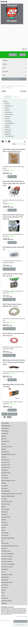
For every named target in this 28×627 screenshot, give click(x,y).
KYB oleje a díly (5, 472)
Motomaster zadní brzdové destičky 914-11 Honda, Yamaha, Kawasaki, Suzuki (14, 362)
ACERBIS (14, 436)
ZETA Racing (14, 533)
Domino (3, 449)
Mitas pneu (4, 580)
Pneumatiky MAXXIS (7, 574)
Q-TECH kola (5, 585)
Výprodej (4, 603)
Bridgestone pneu (6, 582)
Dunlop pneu (5, 577)
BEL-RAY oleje (14, 462)
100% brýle (4, 569)
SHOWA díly (4, 475)
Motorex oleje (5, 467)
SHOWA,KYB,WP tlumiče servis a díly (14, 493)
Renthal (14, 439)
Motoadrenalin (6, 425)
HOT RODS (14, 499)
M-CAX (14, 595)
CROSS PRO (4, 488)
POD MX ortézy (5, 517)
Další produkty (12, 414)
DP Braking (4, 470)
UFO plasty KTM (14, 551)
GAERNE (14, 527)
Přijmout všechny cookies (20, 621)
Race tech (4, 587)
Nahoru (4, 414)
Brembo (14, 483)
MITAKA (14, 506)
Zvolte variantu (9, 269)
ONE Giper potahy (6, 600)
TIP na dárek (5, 423)
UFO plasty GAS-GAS (14, 567)
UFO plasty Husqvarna (14, 564)
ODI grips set (5, 452)
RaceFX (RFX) (14, 543)
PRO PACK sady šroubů (7, 538)
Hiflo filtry (4, 478)
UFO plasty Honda (14, 561)
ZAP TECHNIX (14, 535)
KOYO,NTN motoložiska (14, 496)
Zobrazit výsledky (14, 79)
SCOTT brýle (4, 431)
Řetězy (14, 590)
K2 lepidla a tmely (6, 446)
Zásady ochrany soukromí (21, 616)
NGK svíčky (4, 486)
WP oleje (3, 457)
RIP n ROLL (4, 522)
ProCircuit (14, 512)
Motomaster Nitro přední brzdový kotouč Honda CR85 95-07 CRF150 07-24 (14, 183)
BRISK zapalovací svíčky (8, 480)
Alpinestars (5, 433)
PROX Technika (14, 504)
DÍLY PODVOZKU (14, 491)
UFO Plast (14, 548)
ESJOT (3, 593)
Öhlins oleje (5, 459)
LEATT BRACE (14, 525)
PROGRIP (14, 519)
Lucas (3, 572)
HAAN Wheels (5, 428)
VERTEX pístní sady (14, 501)
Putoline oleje (14, 465)
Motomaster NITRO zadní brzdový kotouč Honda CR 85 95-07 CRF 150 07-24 (13, 217)
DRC (14, 540)
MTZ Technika (14, 509)
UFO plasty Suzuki (14, 559)
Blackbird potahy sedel (8, 454)
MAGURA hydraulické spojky (14, 546)
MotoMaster (14, 441)
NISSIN (14, 530)
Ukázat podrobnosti (5, 620)
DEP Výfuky (4, 598)
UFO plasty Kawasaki (14, 553)
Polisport (14, 514)
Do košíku (12, 176)
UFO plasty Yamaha (14, 556)
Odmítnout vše (20, 624)
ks (5, 176)
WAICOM (3, 444)
